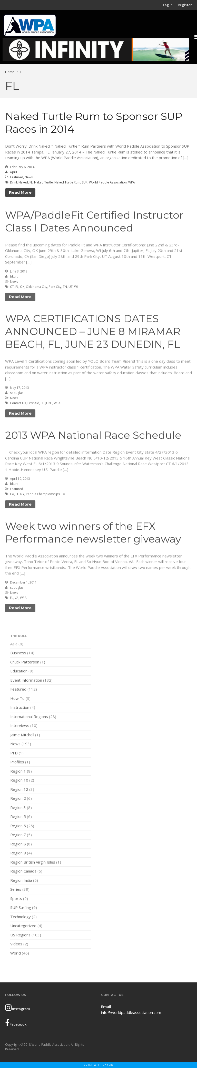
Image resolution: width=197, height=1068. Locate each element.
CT (12, 287)
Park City (55, 287)
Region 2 (18, 799)
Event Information (26, 680)
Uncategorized (23, 926)
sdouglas (16, 394)
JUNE (48, 404)
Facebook (15, 1023)
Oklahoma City (36, 287)
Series (15, 890)
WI (76, 287)
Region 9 (18, 853)
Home (9, 72)
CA (12, 495)
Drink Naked (19, 182)
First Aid (33, 404)
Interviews (19, 726)
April (13, 172)
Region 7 (18, 835)
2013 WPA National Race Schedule (93, 436)
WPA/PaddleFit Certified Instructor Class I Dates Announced (94, 222)
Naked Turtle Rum (67, 182)
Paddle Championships (43, 495)
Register (185, 5)
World (15, 953)
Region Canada (23, 872)
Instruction (19, 708)
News (29, 177)
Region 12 (19, 790)
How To (17, 699)
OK (22, 287)
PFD (14, 753)
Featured (16, 177)
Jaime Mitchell (22, 735)
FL (31, 182)
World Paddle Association (108, 182)
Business (18, 653)
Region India (21, 881)
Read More (20, 192)
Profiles (17, 762)
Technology (20, 917)
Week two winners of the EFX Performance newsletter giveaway (93, 533)
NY (22, 495)
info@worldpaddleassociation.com (131, 1012)
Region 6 (18, 826)
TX (63, 495)
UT (70, 287)
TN (65, 287)
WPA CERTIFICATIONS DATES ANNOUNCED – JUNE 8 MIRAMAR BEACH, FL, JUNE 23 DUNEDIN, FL (92, 332)
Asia (13, 644)
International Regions (29, 717)
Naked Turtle (43, 182)
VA (16, 599)
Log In (168, 5)
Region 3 (18, 808)
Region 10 (19, 781)
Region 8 (18, 844)
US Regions (20, 935)
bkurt (14, 277)
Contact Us (18, 404)
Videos (16, 944)
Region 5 (18, 817)
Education (18, 671)
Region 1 (18, 771)
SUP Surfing (20, 908)
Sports (16, 899)
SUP (84, 182)
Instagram (17, 1007)
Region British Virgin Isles (32, 862)
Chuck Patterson (24, 662)
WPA (131, 182)
